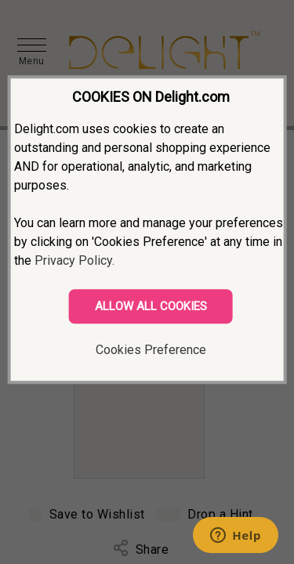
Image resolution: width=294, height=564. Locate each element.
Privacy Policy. (74, 260)
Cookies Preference (151, 349)
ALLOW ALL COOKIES (151, 306)
